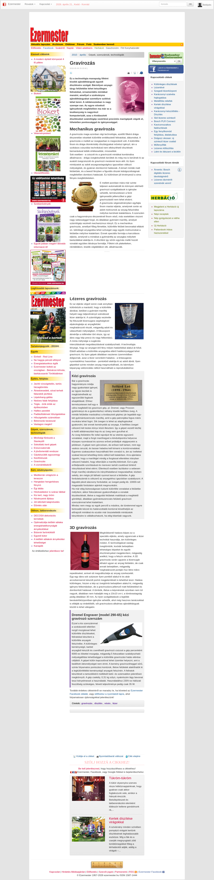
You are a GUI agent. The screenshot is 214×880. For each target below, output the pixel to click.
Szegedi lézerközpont (165, 90)
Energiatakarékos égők (46, 363)
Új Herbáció (160, 225)
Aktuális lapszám (40, 44)
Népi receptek (161, 214)
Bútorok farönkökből (44, 532)
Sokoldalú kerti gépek (45, 444)
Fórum (80, 44)
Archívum (57, 44)
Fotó (89, 44)
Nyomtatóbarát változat (109, 756)
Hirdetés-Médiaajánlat (73, 871)
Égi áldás (39, 488)
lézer (114, 703)
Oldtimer (70, 44)
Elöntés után (40, 505)
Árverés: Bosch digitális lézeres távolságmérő (162, 173)
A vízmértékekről (42, 464)
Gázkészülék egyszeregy (47, 454)
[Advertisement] (107, 19)
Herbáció (99, 48)
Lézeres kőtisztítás (164, 148)
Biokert (37, 93)
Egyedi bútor (40, 535)
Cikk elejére (132, 756)
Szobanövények (42, 203)
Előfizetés (36, 48)
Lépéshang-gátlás (43, 397)
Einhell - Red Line (43, 356)
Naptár (70, 48)
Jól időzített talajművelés (47, 502)
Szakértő (60, 48)
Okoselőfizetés (41, 173)
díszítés (98, 703)
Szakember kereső (103, 44)
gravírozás (86, 703)
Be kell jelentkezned (88, 768)
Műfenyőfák (160, 144)
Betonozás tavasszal (45, 420)
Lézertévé (159, 87)
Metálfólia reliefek (163, 101)
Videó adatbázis (84, 48)
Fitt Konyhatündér (130, 48)
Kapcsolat (54, 871)
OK (190, 4)
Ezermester (14, 4)
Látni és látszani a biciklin (167, 151)
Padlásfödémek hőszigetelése (49, 414)
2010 (74, 54)
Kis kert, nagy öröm (44, 495)
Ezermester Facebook (152, 871)
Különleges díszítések (165, 84)
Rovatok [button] (30, 4)
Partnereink (121, 871)
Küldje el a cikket (83, 756)
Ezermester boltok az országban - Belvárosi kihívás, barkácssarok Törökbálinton (49, 370)
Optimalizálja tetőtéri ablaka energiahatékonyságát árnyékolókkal (48, 525)
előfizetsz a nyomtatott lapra (109, 694)
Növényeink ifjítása (44, 498)
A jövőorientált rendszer (46, 451)
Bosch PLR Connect (164, 121)
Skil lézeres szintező (164, 117)
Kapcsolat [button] (45, 4)
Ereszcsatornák (42, 448)
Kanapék (38, 545)
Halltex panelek (42, 410)
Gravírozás (39, 461)
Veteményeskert (42, 133)
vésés (107, 703)
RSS (133, 871)
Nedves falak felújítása (46, 400)
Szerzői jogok (106, 871)
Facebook (48, 48)
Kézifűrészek (40, 458)
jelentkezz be (56, 551)
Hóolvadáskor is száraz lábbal (49, 492)
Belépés (207, 4)
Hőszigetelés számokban (47, 417)
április (83, 54)
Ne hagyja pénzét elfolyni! (47, 360)
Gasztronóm (112, 48)
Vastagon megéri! (43, 424)
